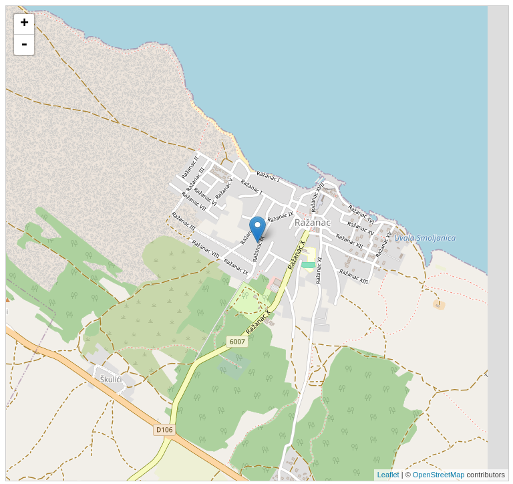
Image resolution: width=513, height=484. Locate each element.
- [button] (24, 45)
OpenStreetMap (439, 475)
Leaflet (388, 475)
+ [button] (24, 24)
